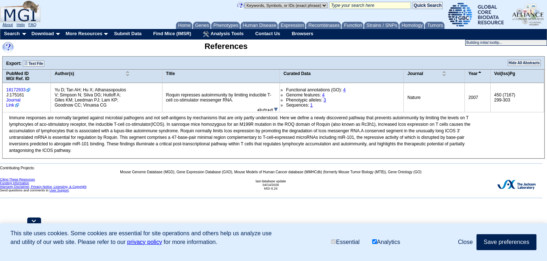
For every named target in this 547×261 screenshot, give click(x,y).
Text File (33, 63)
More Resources (83, 33)
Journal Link (13, 103)
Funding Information (14, 183)
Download (42, 33)
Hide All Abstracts (524, 63)
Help (20, 24)
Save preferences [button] (506, 242)
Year (473, 73)
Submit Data (128, 33)
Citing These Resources (17, 179)
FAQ (32, 24)
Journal (415, 73)
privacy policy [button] (144, 242)
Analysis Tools (223, 34)
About (8, 24)
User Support (59, 190)
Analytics (386, 242)
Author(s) (64, 73)
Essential (345, 242)
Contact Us (267, 33)
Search (12, 33)
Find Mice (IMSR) (172, 33)
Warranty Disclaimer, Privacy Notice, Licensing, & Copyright (43, 186)
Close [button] (465, 242)
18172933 (15, 89)
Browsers (302, 33)
